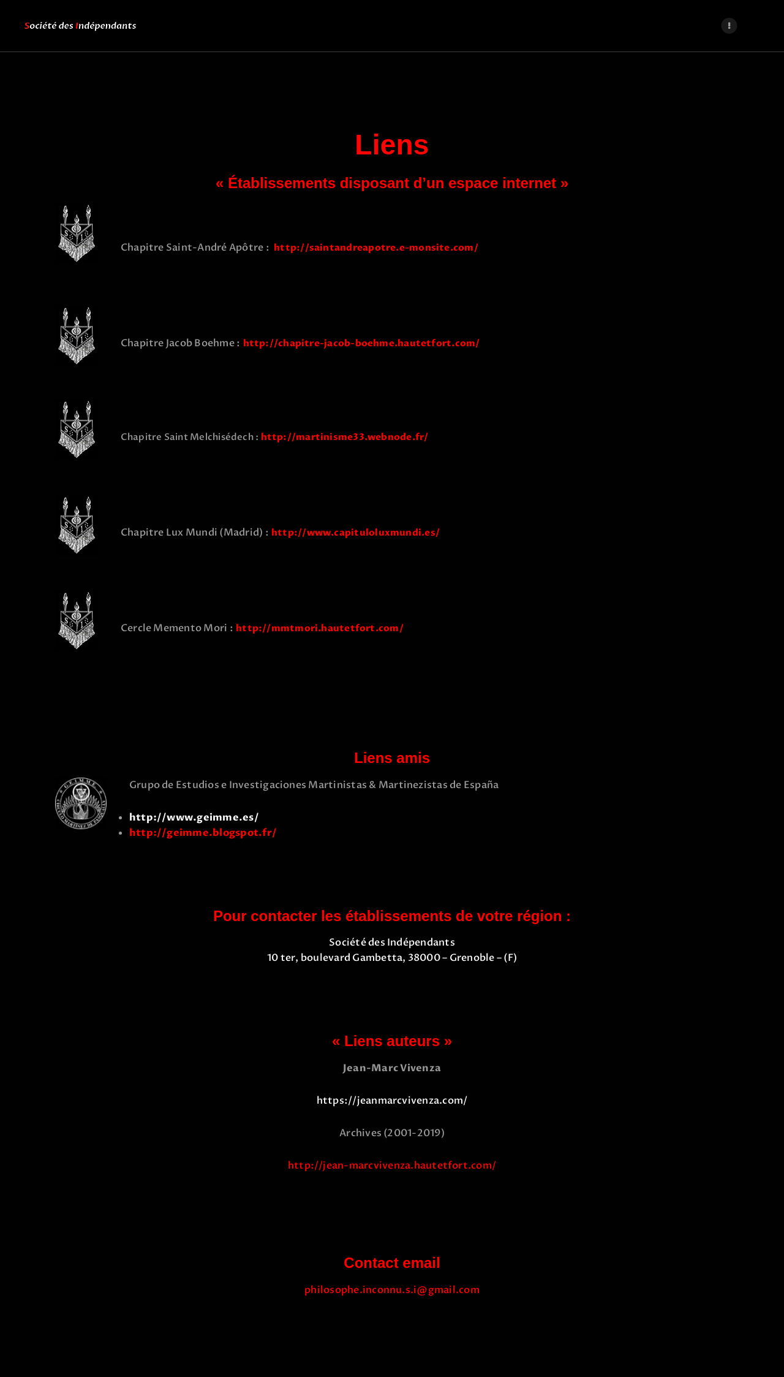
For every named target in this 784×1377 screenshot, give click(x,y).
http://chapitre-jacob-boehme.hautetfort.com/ (361, 343)
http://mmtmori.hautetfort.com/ (320, 628)
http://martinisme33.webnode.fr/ (350, 437)
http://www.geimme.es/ (194, 817)
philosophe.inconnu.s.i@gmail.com (392, 1290)
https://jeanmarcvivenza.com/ (392, 1100)
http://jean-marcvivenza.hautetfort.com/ (392, 1165)
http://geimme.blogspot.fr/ (203, 833)
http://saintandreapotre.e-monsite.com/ (375, 247)
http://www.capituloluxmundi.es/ (355, 532)
